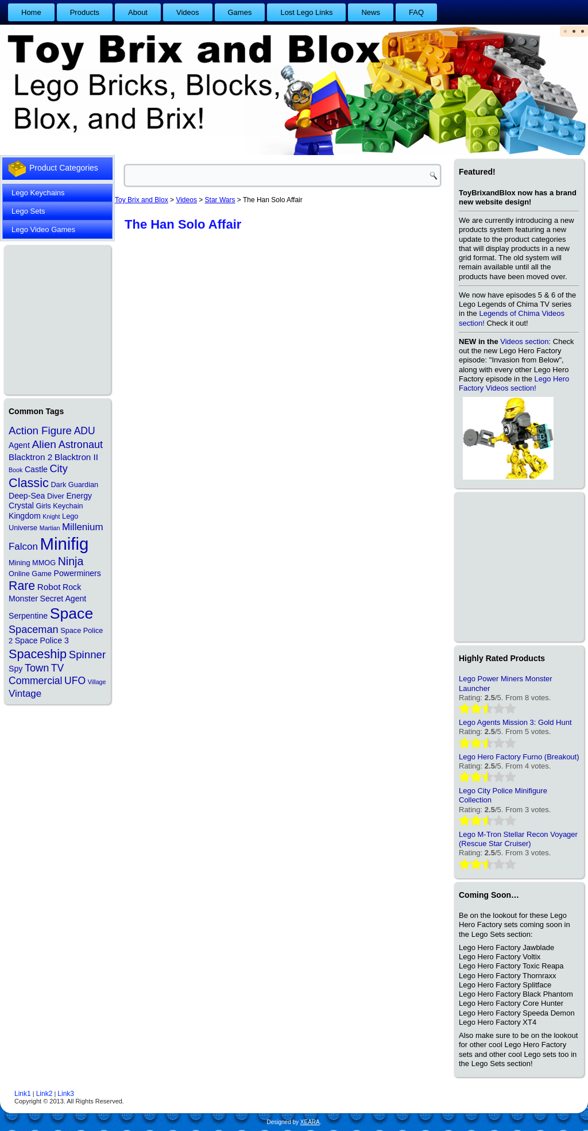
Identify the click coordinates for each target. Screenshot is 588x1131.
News (370, 12)
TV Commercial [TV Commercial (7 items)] (36, 674)
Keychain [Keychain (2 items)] (68, 505)
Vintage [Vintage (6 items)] (25, 693)
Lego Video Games (43, 229)
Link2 (44, 1094)
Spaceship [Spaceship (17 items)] (38, 654)
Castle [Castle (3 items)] (36, 469)
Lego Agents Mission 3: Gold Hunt (515, 722)
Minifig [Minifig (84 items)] (64, 543)
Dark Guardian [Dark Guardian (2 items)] (74, 484)
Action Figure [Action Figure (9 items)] (40, 430)
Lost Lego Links (306, 12)
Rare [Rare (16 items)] (22, 586)
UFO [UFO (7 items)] (75, 680)
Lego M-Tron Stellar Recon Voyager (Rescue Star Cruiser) (518, 839)
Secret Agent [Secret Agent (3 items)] (63, 598)
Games (240, 12)
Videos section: (525, 341)
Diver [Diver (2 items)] (55, 496)
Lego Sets (28, 211)
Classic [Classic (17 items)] (29, 483)
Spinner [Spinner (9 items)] (87, 655)
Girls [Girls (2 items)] (43, 505)
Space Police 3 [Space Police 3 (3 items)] (42, 640)
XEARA (310, 1122)
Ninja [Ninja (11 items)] (71, 561)
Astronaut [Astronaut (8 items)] (81, 444)
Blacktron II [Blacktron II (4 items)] (76, 457)
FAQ (416, 12)
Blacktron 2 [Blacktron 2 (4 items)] (30, 457)
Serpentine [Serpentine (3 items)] (28, 615)
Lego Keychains (38, 192)
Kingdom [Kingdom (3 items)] (25, 515)
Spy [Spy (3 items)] (15, 668)
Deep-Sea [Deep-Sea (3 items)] (27, 495)
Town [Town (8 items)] (37, 668)
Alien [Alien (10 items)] (44, 444)
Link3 (65, 1094)
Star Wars (220, 200)
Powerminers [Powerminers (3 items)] (77, 573)
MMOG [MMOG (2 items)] (44, 562)
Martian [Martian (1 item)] (50, 527)
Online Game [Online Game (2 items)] (30, 573)
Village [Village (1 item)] (97, 681)
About (138, 12)
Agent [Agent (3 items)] (19, 445)
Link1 (22, 1094)
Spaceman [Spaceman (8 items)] (34, 629)
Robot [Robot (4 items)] (49, 587)
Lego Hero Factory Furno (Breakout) (519, 756)
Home (31, 12)
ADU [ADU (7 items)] (84, 431)
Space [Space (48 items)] (71, 613)
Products (84, 12)
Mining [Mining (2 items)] (19, 562)
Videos (187, 12)
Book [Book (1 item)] (15, 469)
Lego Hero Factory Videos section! (514, 383)
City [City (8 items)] (59, 468)
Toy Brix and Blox (141, 200)
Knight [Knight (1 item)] (51, 516)
